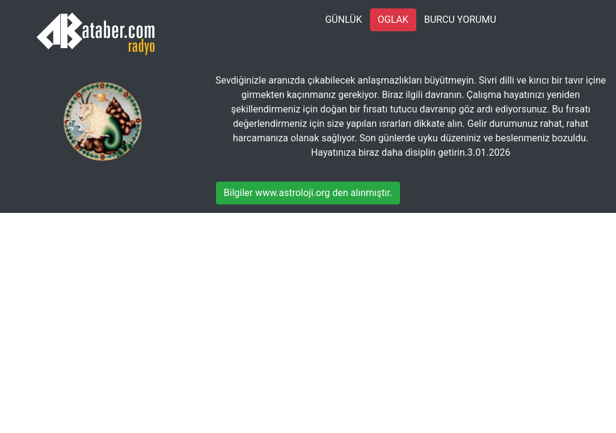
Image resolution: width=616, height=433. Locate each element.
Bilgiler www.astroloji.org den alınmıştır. (308, 192)
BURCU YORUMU (460, 19)
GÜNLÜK (343, 19)
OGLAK (393, 19)
